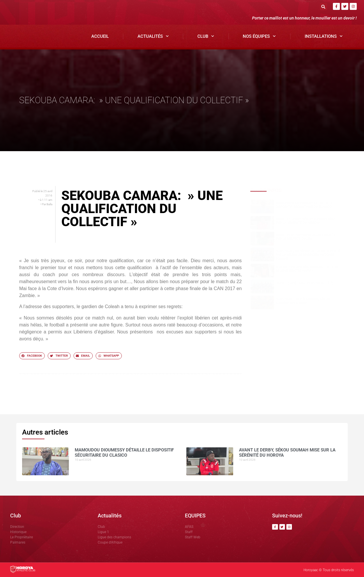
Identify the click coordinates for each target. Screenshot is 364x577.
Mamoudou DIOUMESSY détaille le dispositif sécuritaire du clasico (304, 205)
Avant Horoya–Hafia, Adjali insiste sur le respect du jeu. (306, 237)
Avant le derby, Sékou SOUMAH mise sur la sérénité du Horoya (306, 221)
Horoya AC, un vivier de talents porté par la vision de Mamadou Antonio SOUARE (308, 254)
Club (205, 36)
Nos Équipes (259, 36)
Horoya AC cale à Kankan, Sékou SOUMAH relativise (303, 301)
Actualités (153, 36)
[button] (323, 6)
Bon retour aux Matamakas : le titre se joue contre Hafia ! (307, 269)
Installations (324, 36)
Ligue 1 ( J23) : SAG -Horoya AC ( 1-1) (304, 283)
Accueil (100, 36)
